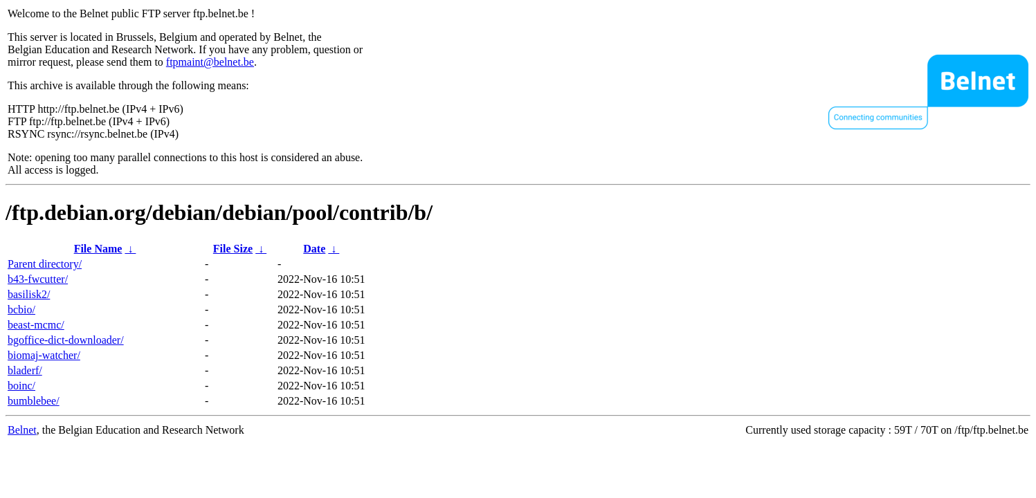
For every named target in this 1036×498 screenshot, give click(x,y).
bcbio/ (21, 309)
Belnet (22, 430)
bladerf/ (25, 370)
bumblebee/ (34, 401)
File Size (233, 249)
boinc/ (21, 385)
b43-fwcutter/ (38, 279)
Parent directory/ (45, 264)
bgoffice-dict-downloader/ (66, 340)
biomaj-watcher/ (44, 355)
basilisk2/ (29, 294)
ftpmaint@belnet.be (210, 62)
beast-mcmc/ (36, 325)
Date (314, 249)
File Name (98, 249)
